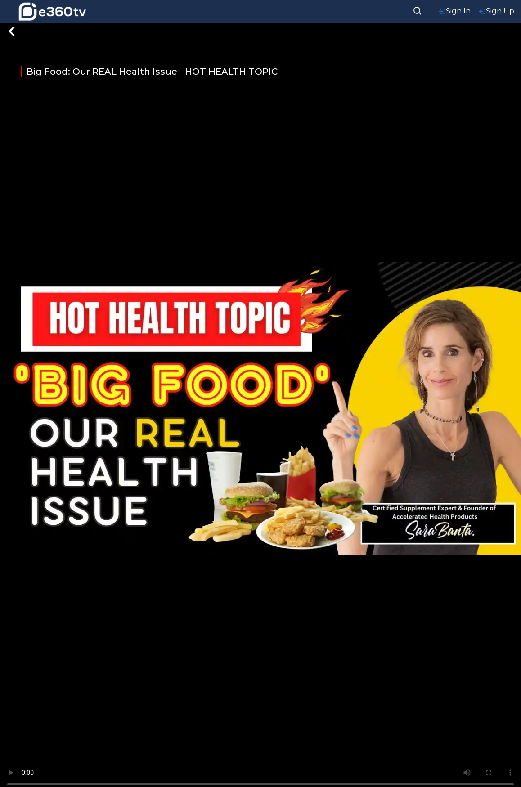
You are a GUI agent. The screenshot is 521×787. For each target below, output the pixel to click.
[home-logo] (52, 11)
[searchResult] (417, 10)
